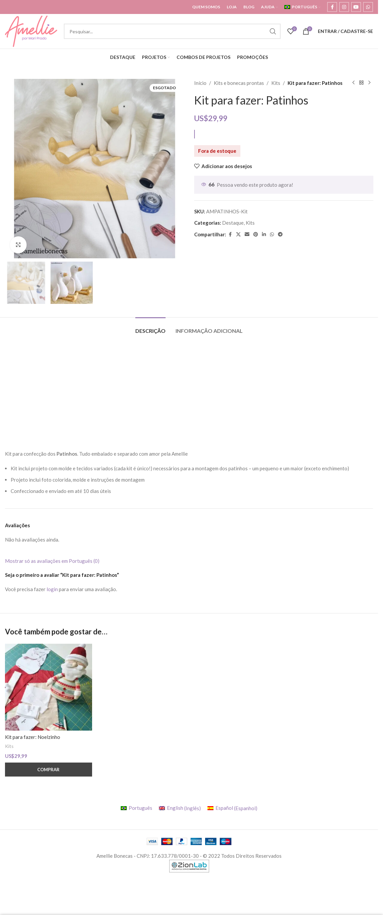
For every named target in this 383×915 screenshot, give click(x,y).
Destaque (233, 223)
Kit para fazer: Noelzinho (32, 737)
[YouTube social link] (356, 7)
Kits (275, 83)
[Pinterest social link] (255, 234)
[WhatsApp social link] (368, 7)
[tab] (150, 327)
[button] (48, 770)
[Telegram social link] (280, 234)
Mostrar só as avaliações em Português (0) (52, 561)
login (52, 589)
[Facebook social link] (332, 7)
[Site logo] (31, 31)
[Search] (172, 31)
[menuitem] (302, 7)
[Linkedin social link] (264, 234)
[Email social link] (247, 234)
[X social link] (238, 234)
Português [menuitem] (140, 808)
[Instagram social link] (344, 7)
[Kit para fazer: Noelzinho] (48, 687)
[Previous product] (353, 83)
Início (200, 83)
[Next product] (369, 83)
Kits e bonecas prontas (239, 83)
